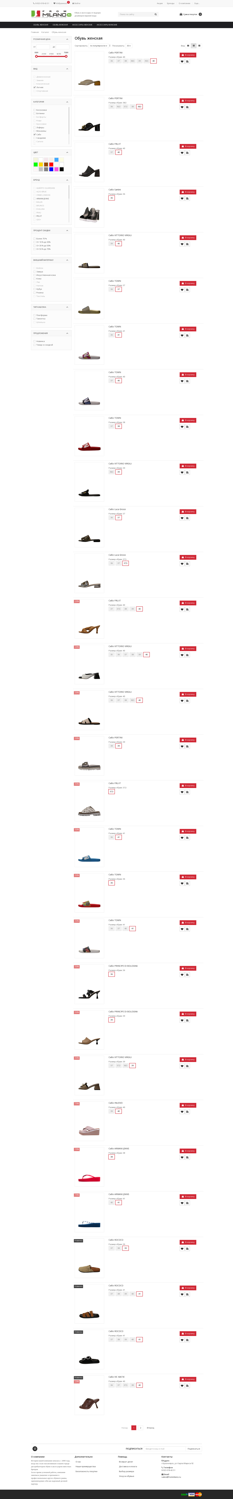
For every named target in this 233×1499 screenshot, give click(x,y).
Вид (35, 68)
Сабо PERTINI (115, 52)
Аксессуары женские (82, 25)
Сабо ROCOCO (116, 1239)
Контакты (195, 3)
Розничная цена (41, 39)
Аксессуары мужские (107, 25)
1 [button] (133, 1427)
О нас (78, 1461)
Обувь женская (40, 25)
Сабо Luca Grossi (117, 509)
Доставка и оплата (128, 1466)
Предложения (40, 333)
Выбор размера (126, 1471)
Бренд (36, 179)
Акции (156, 3)
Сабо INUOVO (116, 1102)
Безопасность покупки (86, 1471)
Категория (38, 101)
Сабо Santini (115, 189)
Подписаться (134, 1448)
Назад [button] (124, 1427)
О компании (180, 3)
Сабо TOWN (115, 280)
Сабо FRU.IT (115, 143)
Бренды (166, 3)
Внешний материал (43, 260)
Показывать (118, 45)
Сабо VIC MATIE (117, 1376)
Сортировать (81, 45)
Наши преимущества (86, 1466)
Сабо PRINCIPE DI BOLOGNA (123, 965)
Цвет (35, 152)
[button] (60, 3)
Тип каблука (39, 307)
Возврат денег (126, 1461)
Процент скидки (41, 230)
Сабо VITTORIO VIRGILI (120, 235)
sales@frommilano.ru (171, 1477)
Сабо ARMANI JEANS (119, 1148)
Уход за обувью (126, 1476)
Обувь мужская (60, 25)
